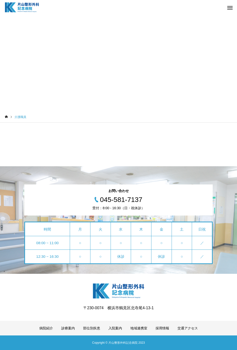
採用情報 (162, 328)
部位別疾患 (91, 328)
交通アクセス (187, 328)
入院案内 (115, 328)
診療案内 (68, 328)
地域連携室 (138, 328)
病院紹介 (46, 328)
